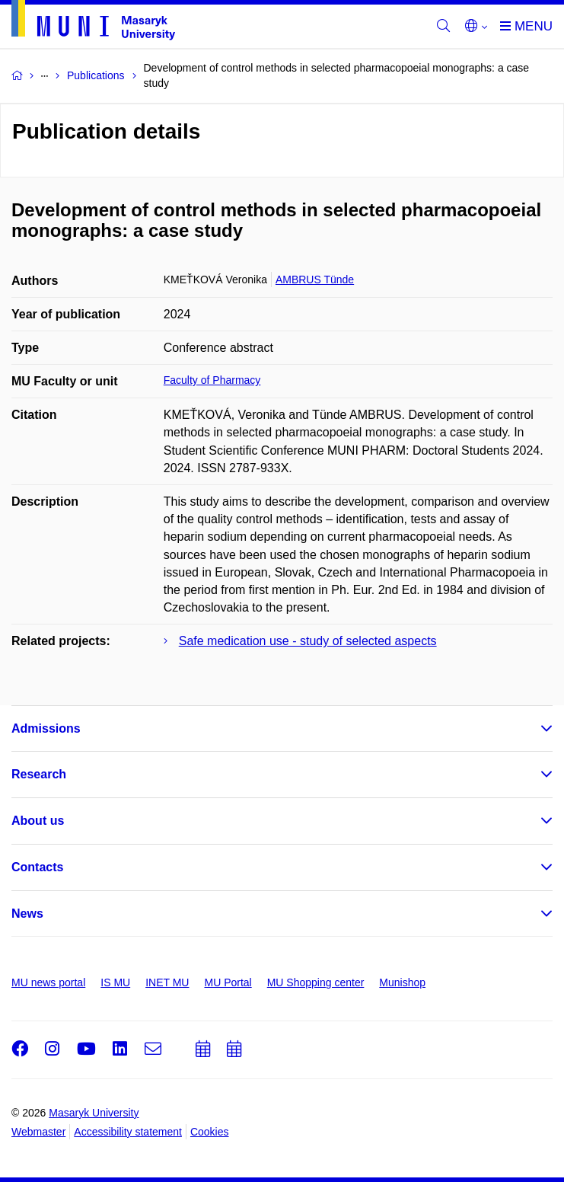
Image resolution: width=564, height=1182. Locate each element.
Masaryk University (94, 1113)
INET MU (167, 982)
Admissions (46, 728)
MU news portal (48, 982)
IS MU (115, 982)
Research (38, 774)
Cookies (209, 1132)
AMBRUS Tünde (315, 279)
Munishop (402, 982)
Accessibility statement (128, 1132)
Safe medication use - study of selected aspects (308, 640)
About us (37, 820)
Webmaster (38, 1132)
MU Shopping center (316, 982)
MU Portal (227, 982)
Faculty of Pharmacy (212, 380)
